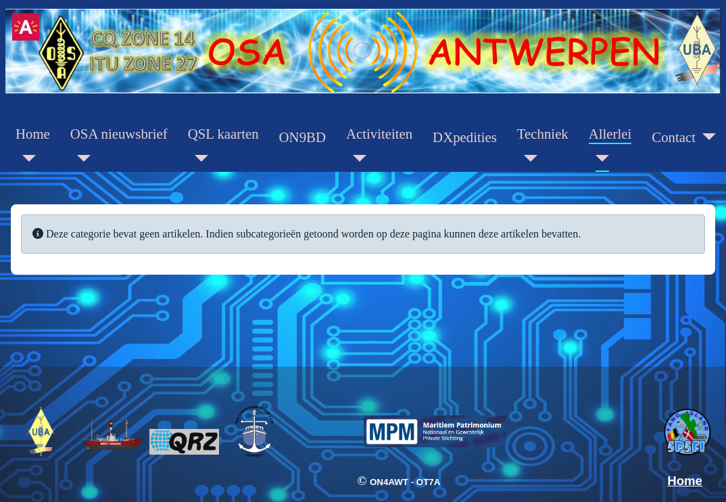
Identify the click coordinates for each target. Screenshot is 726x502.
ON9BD (302, 137)
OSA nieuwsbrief (119, 133)
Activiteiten (379, 133)
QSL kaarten (223, 133)
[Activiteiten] (356, 158)
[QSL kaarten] (198, 158)
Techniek (542, 133)
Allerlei (610, 133)
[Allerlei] (599, 158)
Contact (674, 137)
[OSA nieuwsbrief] (80, 158)
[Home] (26, 158)
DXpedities (465, 137)
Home (33, 133)
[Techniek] (527, 158)
